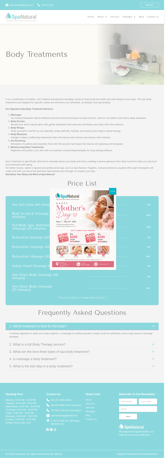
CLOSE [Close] (112, 191)
